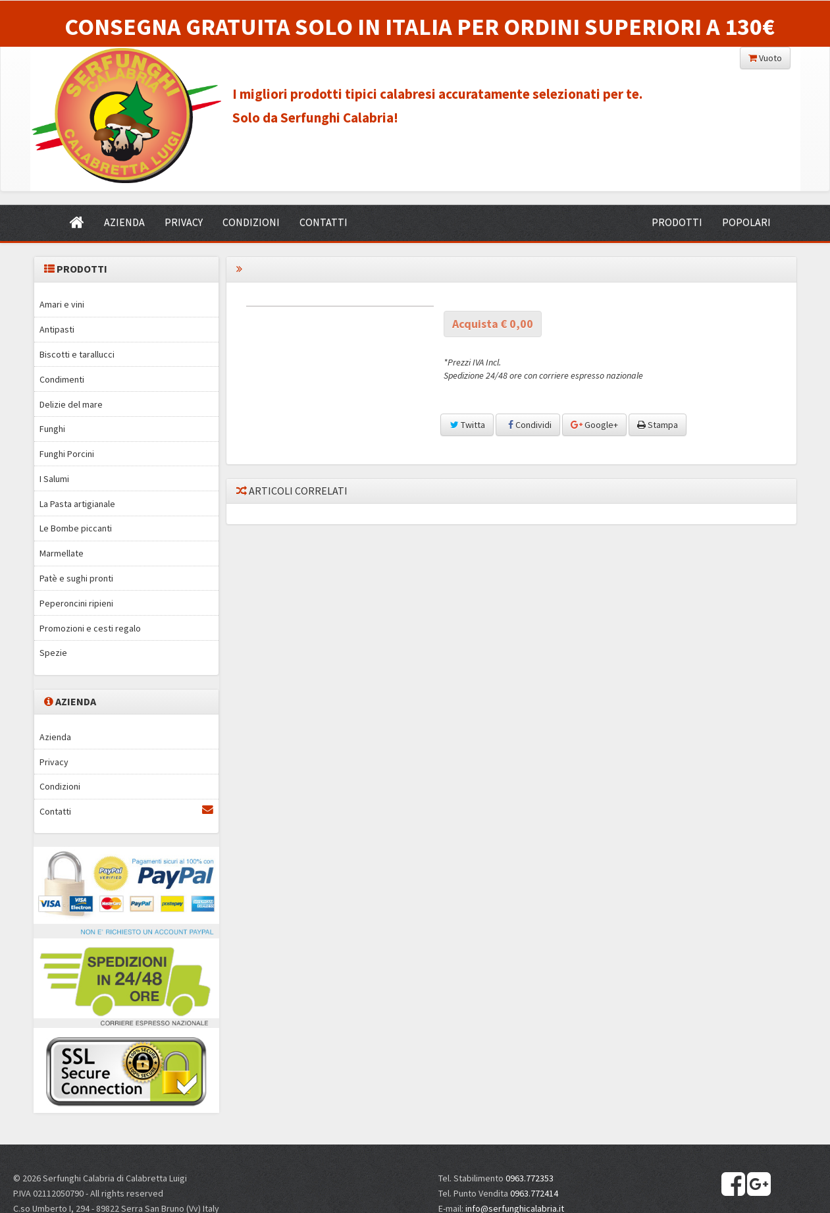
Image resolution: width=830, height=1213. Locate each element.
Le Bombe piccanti (75, 528)
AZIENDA (124, 222)
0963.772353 (530, 1178)
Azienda (55, 737)
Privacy (53, 762)
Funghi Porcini (66, 454)
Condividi (528, 425)
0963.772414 (534, 1193)
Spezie (53, 653)
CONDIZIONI (251, 222)
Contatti (126, 811)
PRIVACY (184, 222)
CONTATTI (323, 222)
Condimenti (61, 379)
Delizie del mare (71, 404)
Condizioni (59, 786)
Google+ (594, 425)
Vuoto (765, 58)
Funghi (52, 429)
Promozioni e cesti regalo (90, 628)
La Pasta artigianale (77, 504)
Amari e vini (61, 304)
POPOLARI (746, 222)
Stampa (657, 425)
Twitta (467, 425)
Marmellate (61, 553)
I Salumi (54, 479)
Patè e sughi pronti (76, 578)
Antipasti (56, 329)
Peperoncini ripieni (76, 603)
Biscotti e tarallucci (77, 354)
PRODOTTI (677, 222)
